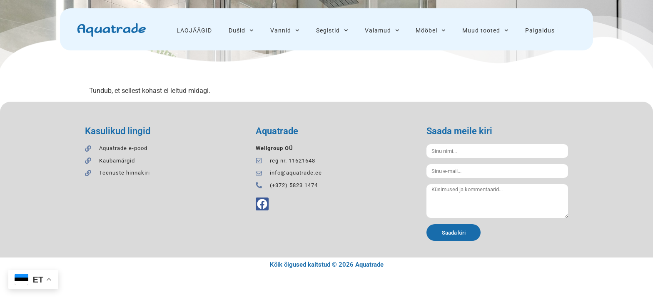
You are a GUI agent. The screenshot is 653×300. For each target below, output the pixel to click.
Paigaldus (540, 30)
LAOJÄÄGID (194, 30)
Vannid (284, 30)
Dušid (241, 30)
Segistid (332, 30)
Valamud (382, 30)
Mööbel (431, 30)
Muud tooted (485, 30)
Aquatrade (111, 29)
